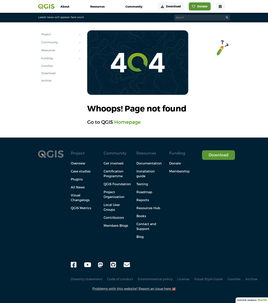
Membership (179, 171)
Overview (78, 163)
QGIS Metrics (81, 208)
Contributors (114, 217)
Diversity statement (86, 279)
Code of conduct (120, 279)
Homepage (127, 122)
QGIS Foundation (117, 184)
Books (141, 216)
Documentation (149, 163)
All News (78, 187)
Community (49, 42)
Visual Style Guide (208, 279)
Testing (142, 184)
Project (46, 34)
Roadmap (144, 192)
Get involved (113, 163)
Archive (46, 80)
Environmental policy (155, 279)
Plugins (77, 179)
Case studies (81, 171)
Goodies (47, 65)
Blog (140, 236)
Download (48, 73)
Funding (47, 58)
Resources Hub (148, 208)
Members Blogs (116, 225)
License (183, 279)
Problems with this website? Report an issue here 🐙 (134, 288)
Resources (48, 50)
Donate (175, 163)
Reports (142, 200)
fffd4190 (262, 300)
